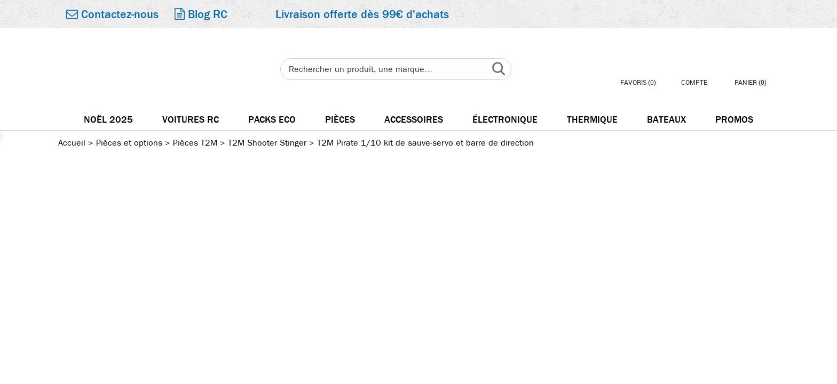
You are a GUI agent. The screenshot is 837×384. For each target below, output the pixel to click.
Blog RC (201, 14)
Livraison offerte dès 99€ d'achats (362, 14)
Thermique (592, 120)
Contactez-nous (112, 14)
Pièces (340, 120)
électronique (505, 120)
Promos (734, 120)
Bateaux (666, 120)
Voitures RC (190, 120)
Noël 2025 (108, 120)
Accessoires (413, 120)
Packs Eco (272, 120)
